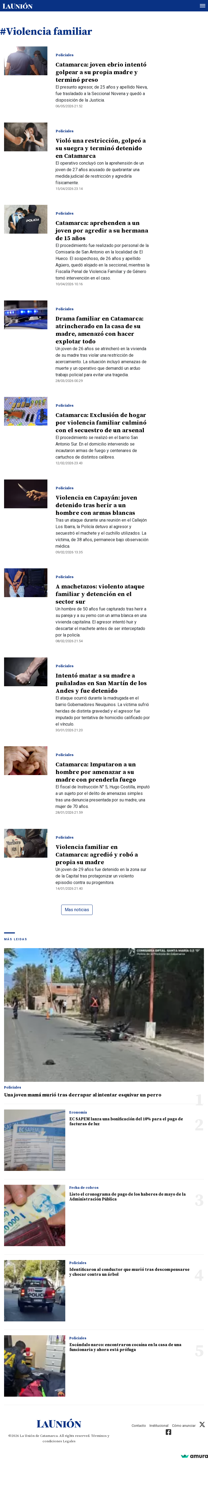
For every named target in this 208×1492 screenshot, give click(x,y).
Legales (69, 1441)
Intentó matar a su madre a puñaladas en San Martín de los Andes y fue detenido (101, 683)
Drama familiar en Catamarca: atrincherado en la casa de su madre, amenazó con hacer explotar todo (100, 330)
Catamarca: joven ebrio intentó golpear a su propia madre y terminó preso (101, 72)
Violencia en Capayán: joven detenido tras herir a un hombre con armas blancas (96, 505)
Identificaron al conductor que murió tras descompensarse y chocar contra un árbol (129, 1272)
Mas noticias (77, 909)
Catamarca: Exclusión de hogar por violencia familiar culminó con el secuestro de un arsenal (101, 423)
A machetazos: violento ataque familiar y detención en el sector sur (100, 594)
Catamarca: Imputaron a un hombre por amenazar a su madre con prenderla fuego (96, 772)
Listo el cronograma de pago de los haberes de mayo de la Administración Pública (127, 1197)
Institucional (159, 1426)
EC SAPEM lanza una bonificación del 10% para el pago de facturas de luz (126, 1122)
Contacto (139, 1426)
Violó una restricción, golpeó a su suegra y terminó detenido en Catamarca (101, 148)
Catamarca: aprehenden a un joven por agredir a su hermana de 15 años (102, 231)
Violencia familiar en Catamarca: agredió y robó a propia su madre (97, 855)
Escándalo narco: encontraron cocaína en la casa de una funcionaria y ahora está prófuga (125, 1347)
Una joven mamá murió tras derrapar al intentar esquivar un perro (82, 1095)
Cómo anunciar (184, 1426)
